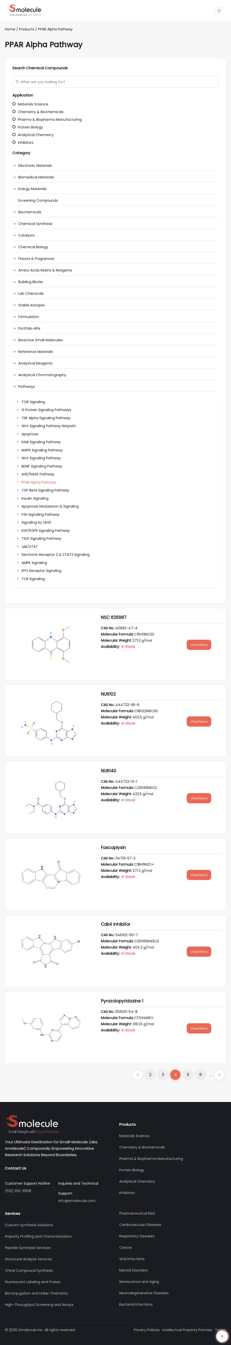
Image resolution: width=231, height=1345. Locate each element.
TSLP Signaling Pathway (38, 538)
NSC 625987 (113, 617)
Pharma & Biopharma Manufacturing (47, 119)
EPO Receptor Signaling (38, 570)
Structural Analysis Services (28, 1259)
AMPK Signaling (31, 562)
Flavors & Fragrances (36, 258)
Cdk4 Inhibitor (115, 924)
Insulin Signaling (32, 498)
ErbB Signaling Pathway (38, 442)
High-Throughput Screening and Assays (39, 1304)
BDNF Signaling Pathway (39, 466)
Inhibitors (22, 142)
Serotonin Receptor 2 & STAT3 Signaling (53, 554)
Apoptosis (27, 434)
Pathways (26, 386)
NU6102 (108, 694)
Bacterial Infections (136, 1304)
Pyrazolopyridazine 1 (122, 1001)
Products (27, 29)
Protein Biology (27, 127)
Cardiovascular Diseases (140, 1224)
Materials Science (30, 104)
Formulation (28, 316)
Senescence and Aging (139, 1281)
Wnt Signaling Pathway (38, 458)
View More (199, 644)
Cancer (125, 1247)
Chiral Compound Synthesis (29, 1270)
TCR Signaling (30, 578)
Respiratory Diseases (137, 1236)
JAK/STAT (27, 546)
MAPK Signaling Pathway (39, 450)
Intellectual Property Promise (187, 1329)
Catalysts (26, 235)
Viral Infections (132, 1258)
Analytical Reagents (35, 363)
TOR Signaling (30, 401)
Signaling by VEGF (33, 522)
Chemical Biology (33, 247)
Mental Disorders (133, 1270)
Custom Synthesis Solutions (29, 1225)
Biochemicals (29, 212)
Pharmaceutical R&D (137, 1213)
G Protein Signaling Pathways (43, 409)
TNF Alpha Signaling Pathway (43, 418)
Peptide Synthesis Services (28, 1247)
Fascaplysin (113, 848)
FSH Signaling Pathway (38, 514)
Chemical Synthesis (35, 223)
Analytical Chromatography (42, 374)
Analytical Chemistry (33, 134)
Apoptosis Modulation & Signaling (47, 506)
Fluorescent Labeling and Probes (33, 1281)
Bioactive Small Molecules (40, 340)
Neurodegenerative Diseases (144, 1293)
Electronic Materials (35, 165)
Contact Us (15, 1168)
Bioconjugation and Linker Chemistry (36, 1293)
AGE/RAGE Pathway (35, 474)
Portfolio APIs (29, 328)
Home (10, 29)
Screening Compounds (38, 200)
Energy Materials (32, 188)
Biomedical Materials (36, 177)
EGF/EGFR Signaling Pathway (43, 530)
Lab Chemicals (31, 293)
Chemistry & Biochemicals (38, 111)
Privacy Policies (147, 1329)
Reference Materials (35, 351)
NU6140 (108, 771)
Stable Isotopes (31, 305)
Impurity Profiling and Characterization (38, 1236)
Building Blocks (30, 281)
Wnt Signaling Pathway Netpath (46, 425)
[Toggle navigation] (219, 11)
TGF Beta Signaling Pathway (42, 490)
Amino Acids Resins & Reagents (45, 270)
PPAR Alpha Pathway (55, 29)
